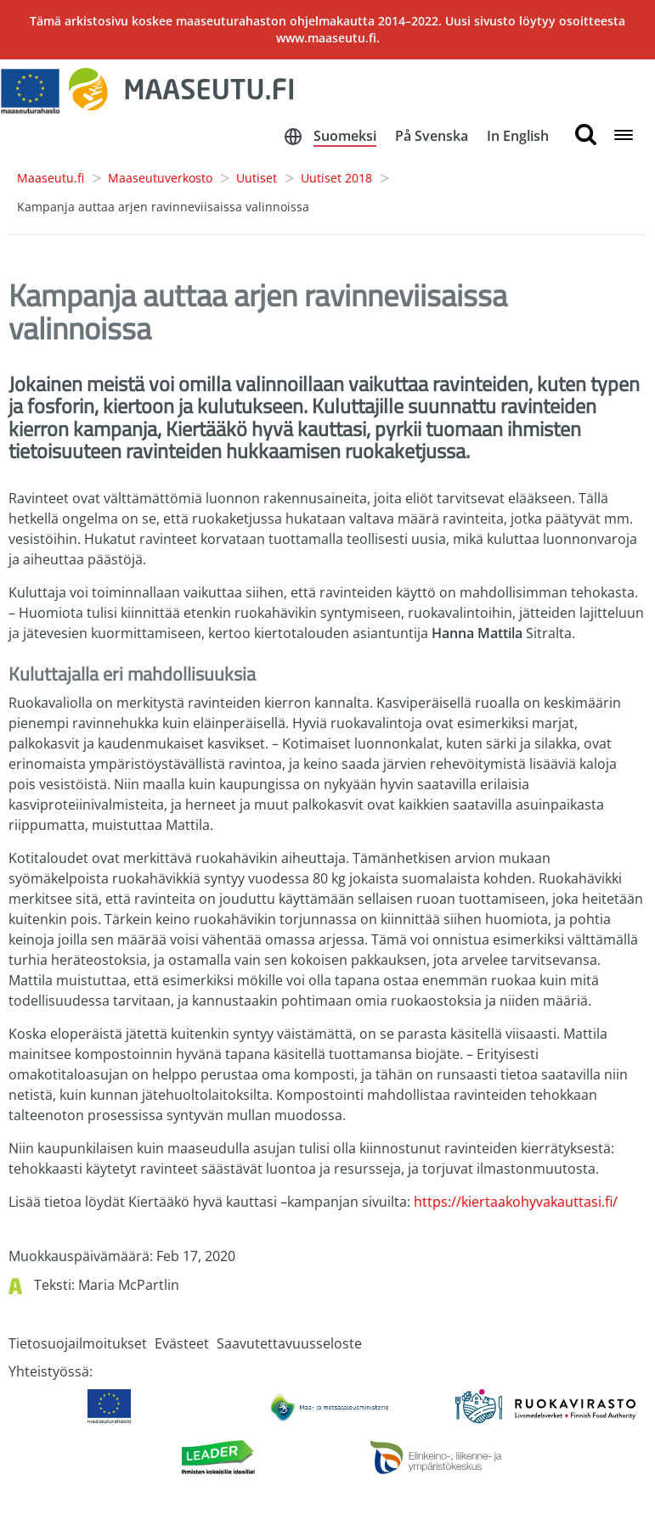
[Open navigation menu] (623, 136)
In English (518, 135)
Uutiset (256, 178)
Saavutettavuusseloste (289, 1343)
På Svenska (431, 135)
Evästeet (182, 1343)
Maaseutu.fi (50, 178)
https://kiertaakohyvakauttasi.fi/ (516, 1201)
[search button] (585, 135)
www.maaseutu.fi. (328, 38)
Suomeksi (344, 135)
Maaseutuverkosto (160, 178)
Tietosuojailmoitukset (77, 1343)
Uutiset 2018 (336, 178)
